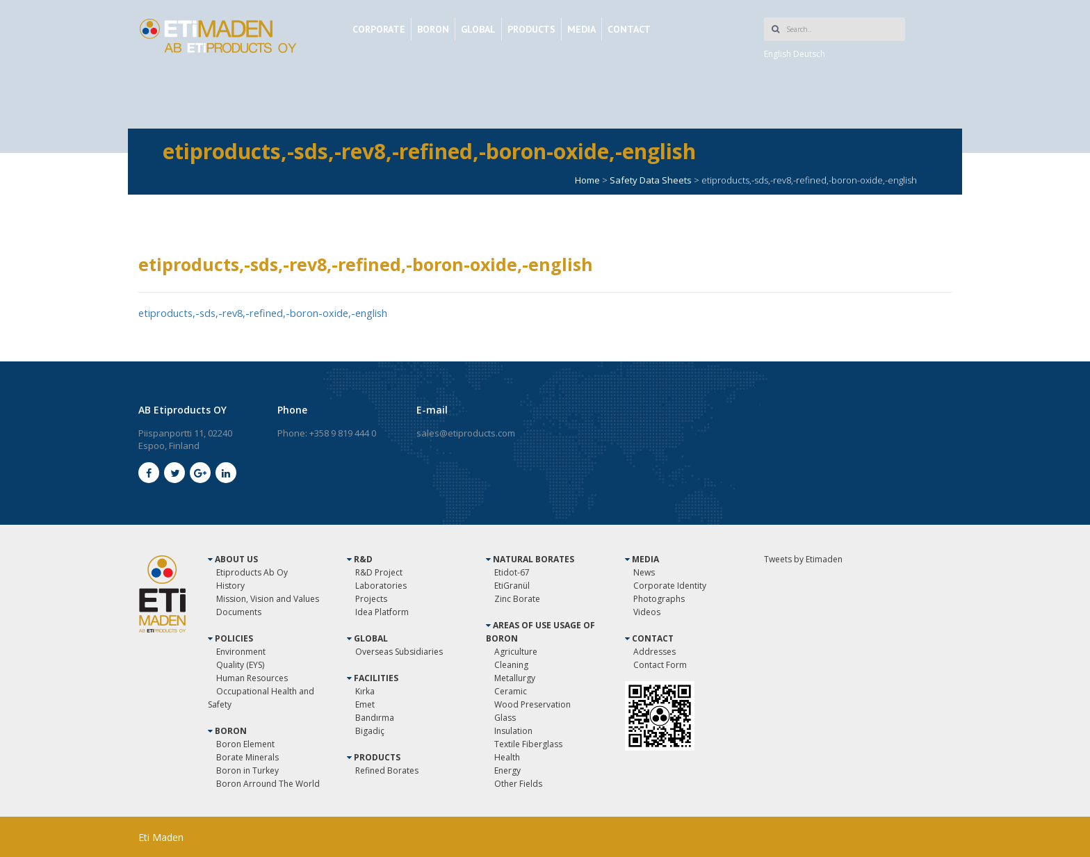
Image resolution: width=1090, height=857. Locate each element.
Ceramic (510, 690)
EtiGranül (512, 585)
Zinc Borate (517, 598)
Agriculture (515, 651)
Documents (238, 611)
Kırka (365, 690)
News (644, 572)
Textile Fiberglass (528, 743)
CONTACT (629, 29)
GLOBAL (478, 29)
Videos (646, 611)
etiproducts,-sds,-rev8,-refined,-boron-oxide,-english (267, 313)
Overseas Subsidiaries (399, 651)
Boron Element (245, 743)
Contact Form (660, 664)
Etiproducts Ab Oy (252, 572)
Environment (241, 651)
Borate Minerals (247, 756)
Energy (507, 770)
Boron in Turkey (247, 770)
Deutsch (809, 54)
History (230, 585)
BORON (433, 29)
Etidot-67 (512, 572)
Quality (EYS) (240, 664)
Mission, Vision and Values (267, 598)
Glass (505, 717)
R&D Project (378, 572)
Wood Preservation (532, 704)
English (777, 54)
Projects (371, 598)
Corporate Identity (669, 585)
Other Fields (518, 783)
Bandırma (374, 717)
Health (507, 756)
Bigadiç (369, 730)
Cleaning (511, 664)
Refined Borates (386, 770)
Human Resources (252, 677)
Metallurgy (514, 677)
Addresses (654, 651)
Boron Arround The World (268, 783)
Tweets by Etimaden (803, 558)
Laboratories (381, 585)
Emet (365, 704)
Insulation (513, 730)
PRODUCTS (531, 29)
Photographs (659, 598)
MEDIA (581, 29)
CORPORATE (378, 29)
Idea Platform (382, 611)
